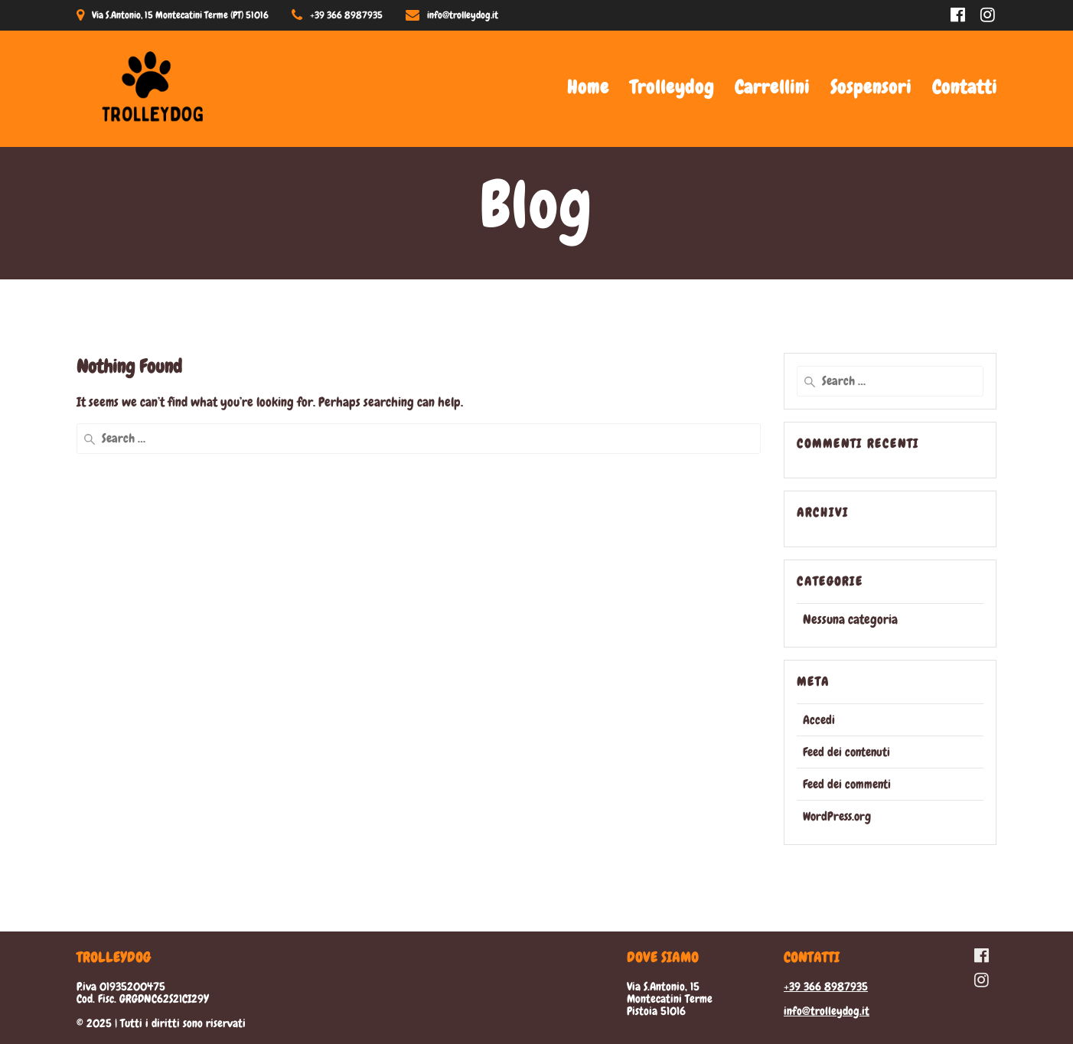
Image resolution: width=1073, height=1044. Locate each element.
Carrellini (772, 87)
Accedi (819, 720)
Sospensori (871, 87)
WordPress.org (837, 816)
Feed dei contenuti (846, 752)
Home (588, 87)
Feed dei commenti (847, 784)
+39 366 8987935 (826, 986)
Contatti (964, 87)
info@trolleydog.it (826, 1011)
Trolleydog (672, 87)
